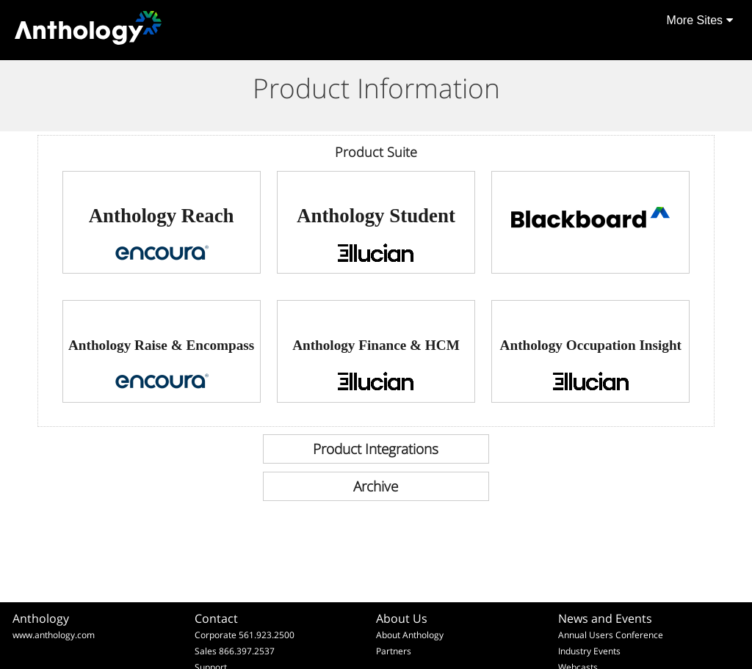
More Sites (700, 20)
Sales (206, 651)
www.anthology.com (53, 635)
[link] (161, 222)
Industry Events (589, 651)
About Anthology (410, 635)
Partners (393, 651)
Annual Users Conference (610, 635)
